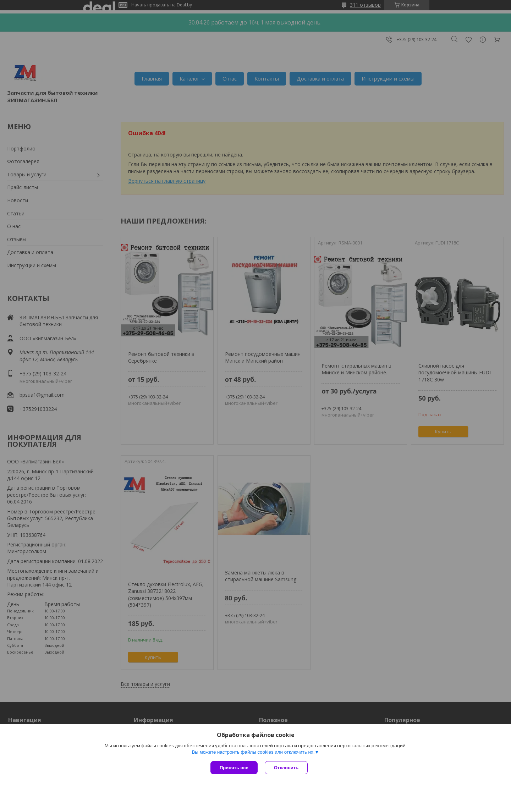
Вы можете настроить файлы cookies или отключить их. (253, 752)
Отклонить (286, 767)
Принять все (234, 767)
